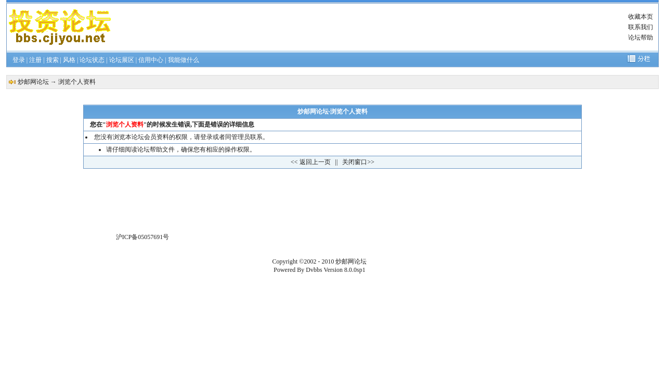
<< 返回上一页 (311, 162)
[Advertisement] (365, 27)
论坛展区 (121, 60)
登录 (18, 60)
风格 (69, 60)
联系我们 (640, 27)
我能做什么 (183, 60)
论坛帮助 (640, 37)
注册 (35, 60)
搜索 (52, 60)
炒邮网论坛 (33, 81)
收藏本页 (640, 16)
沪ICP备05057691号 (142, 237)
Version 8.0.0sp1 (344, 269)
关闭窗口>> (358, 162)
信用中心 (150, 60)
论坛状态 (92, 60)
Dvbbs (314, 269)
